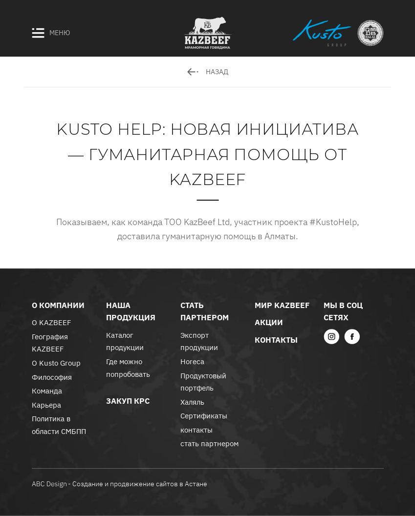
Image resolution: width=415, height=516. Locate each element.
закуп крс (128, 401)
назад (207, 71)
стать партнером (209, 443)
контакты (196, 429)
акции (269, 322)
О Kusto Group (56, 363)
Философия (52, 377)
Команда (47, 390)
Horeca (192, 361)
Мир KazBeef (282, 305)
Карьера (46, 405)
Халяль (192, 402)
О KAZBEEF (51, 322)
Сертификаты (203, 415)
